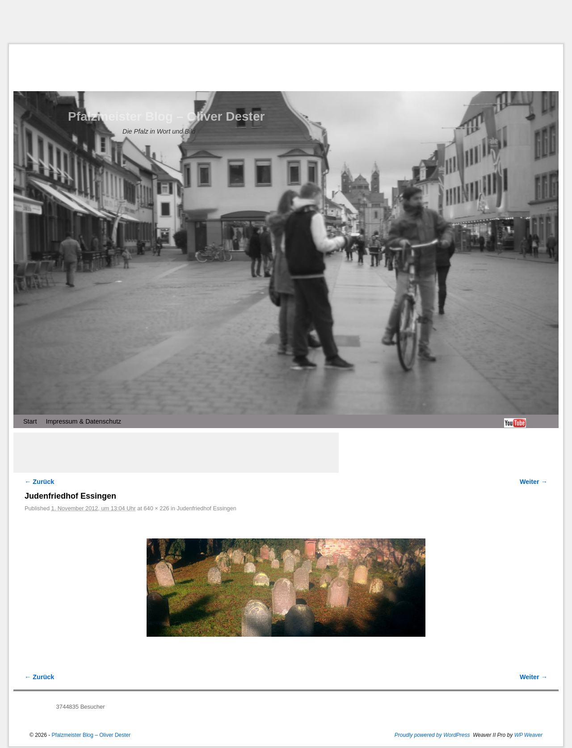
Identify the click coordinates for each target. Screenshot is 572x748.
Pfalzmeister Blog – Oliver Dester (166, 116)
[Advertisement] (286, 22)
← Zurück (39, 481)
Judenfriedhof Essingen (206, 508)
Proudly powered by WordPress (432, 735)
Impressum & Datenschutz (83, 421)
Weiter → (533, 481)
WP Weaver (528, 735)
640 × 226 (156, 508)
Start (30, 421)
